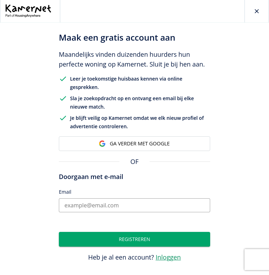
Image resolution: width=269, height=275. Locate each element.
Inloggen (168, 257)
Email (65, 191)
